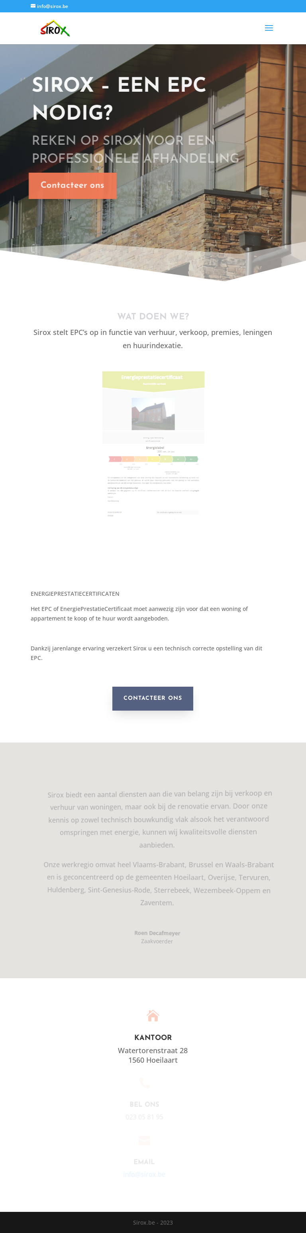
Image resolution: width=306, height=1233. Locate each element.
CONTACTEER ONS (153, 698)
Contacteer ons (67, 185)
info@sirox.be (142, 1174)
